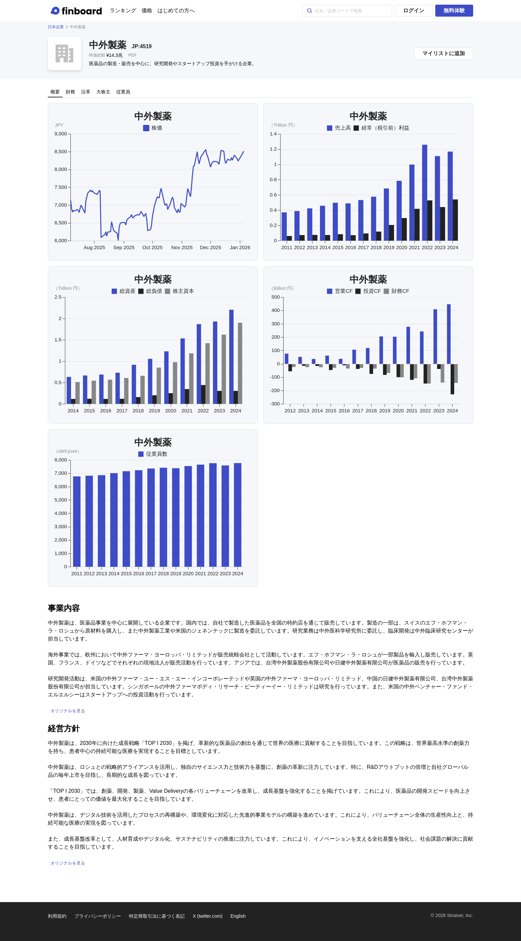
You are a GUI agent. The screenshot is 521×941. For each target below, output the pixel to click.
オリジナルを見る (68, 710)
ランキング (123, 10)
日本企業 (56, 27)
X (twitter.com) (207, 916)
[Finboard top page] (77, 10)
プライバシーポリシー (97, 916)
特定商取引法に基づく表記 (157, 916)
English (238, 916)
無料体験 (454, 10)
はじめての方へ (176, 10)
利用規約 (57, 916)
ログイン (413, 10)
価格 (147, 10)
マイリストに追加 (443, 53)
